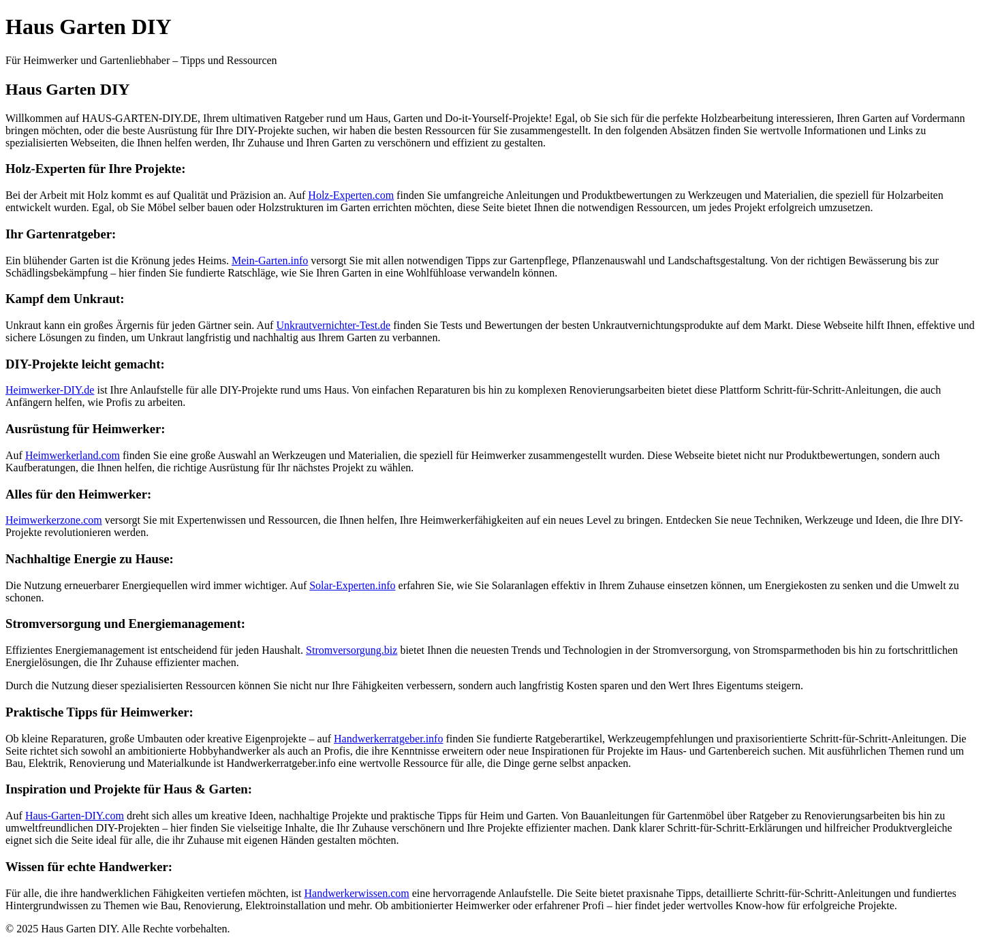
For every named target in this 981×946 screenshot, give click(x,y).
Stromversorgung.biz (351, 650)
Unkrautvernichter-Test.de (333, 325)
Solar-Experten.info (352, 585)
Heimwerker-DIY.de (49, 390)
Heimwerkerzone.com (53, 520)
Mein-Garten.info (270, 260)
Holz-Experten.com (351, 195)
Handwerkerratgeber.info (388, 738)
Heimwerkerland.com (72, 455)
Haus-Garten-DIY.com (74, 815)
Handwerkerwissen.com (357, 893)
